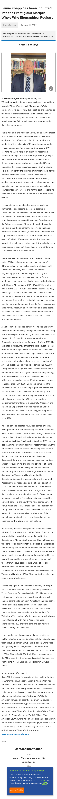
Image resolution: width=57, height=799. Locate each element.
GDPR (44, 783)
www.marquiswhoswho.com (15, 734)
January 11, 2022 (29, 25)
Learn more (41, 780)
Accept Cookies (17, 790)
